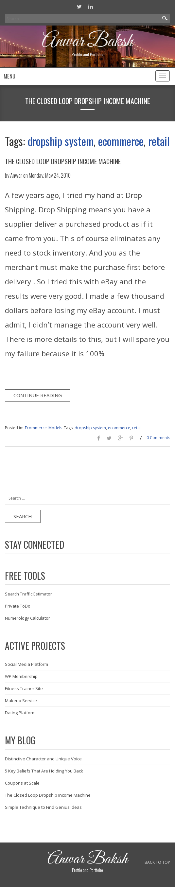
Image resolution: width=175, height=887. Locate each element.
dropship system (61, 141)
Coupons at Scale (22, 783)
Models (55, 428)
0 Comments (158, 437)
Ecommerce (36, 428)
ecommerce (121, 141)
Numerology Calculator (27, 618)
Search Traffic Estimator (28, 594)
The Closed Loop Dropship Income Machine (63, 161)
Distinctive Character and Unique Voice (43, 759)
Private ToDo (17, 606)
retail (159, 141)
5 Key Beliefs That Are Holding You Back (44, 771)
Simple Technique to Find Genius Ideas (43, 807)
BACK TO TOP (157, 862)
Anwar (16, 175)
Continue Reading (37, 395)
